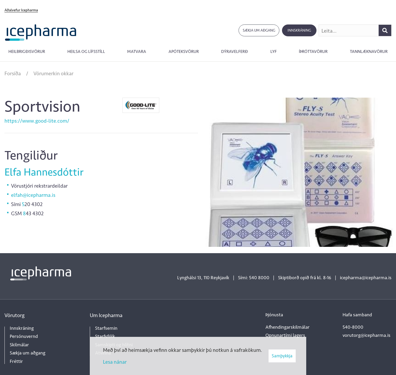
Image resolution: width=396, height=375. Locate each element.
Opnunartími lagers (285, 335)
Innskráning (299, 30)
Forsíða (12, 73)
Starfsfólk (105, 336)
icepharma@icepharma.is (366, 278)
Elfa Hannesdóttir (43, 172)
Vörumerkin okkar (53, 73)
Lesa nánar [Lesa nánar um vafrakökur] (115, 362)
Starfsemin (106, 328)
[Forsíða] (40, 32)
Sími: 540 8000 (253, 278)
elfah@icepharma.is (33, 195)
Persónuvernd (24, 336)
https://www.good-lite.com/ (36, 121)
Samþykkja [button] (282, 355)
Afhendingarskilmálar (287, 327)
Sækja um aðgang (259, 30)
